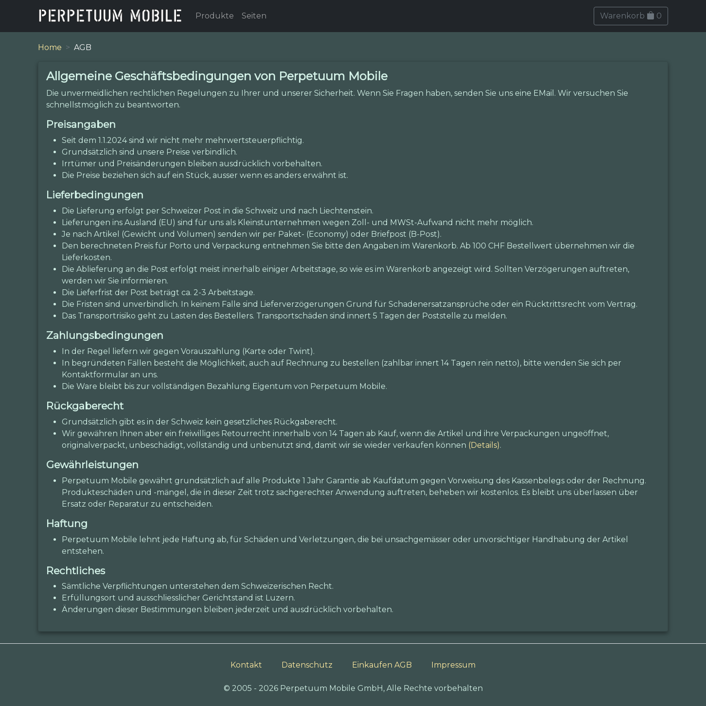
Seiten (254, 15)
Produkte (214, 15)
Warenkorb (631, 15)
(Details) (484, 445)
